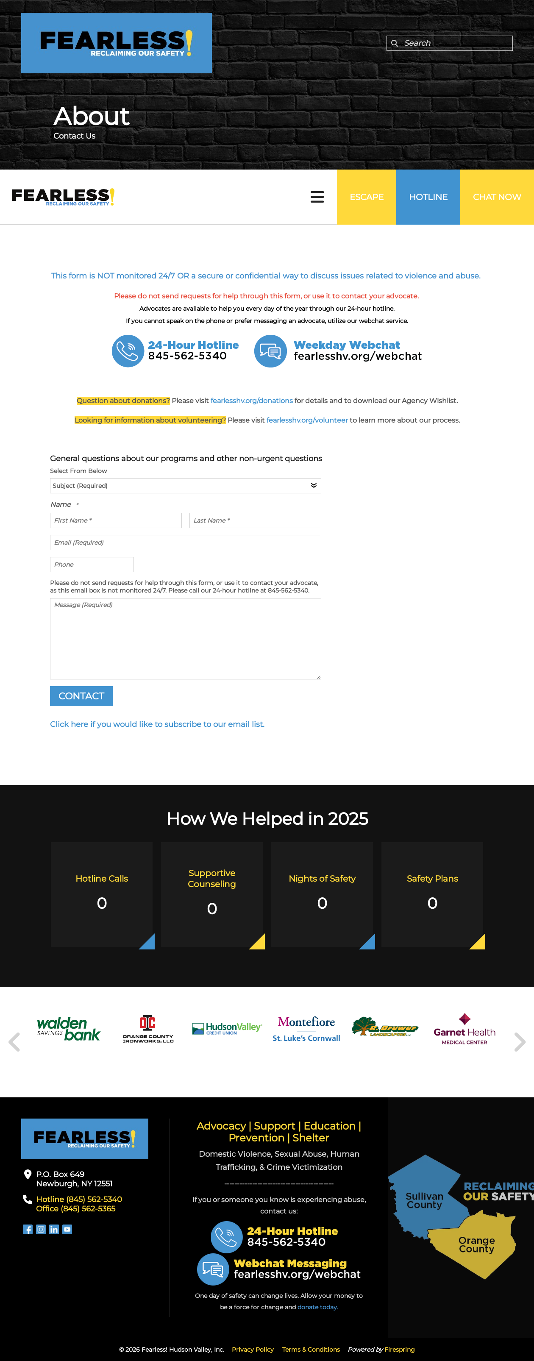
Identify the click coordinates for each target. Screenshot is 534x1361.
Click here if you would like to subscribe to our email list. (157, 724)
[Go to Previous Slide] (15, 1042)
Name (61, 505)
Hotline (428, 197)
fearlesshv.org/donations (252, 401)
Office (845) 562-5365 (75, 1208)
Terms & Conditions (311, 1349)
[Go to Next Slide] (519, 1042)
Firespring (399, 1349)
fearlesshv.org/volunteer (308, 420)
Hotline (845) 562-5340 (79, 1199)
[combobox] (450, 43)
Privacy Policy (253, 1349)
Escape (367, 197)
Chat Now (497, 197)
